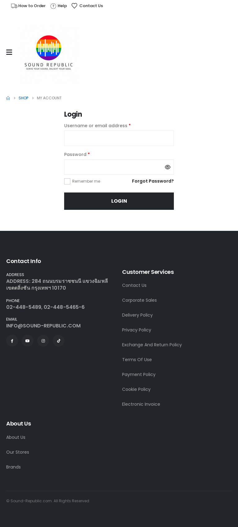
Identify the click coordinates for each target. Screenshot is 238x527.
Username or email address (107, 125)
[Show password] (167, 167)
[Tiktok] (58, 341)
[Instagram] (43, 341)
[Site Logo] (49, 54)
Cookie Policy (136, 389)
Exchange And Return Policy (152, 345)
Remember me (86, 181)
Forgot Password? (153, 181)
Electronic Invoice (141, 404)
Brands (13, 467)
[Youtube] (27, 341)
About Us (15, 437)
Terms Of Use (137, 359)
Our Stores (17, 452)
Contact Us (134, 285)
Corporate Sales (139, 300)
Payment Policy (139, 374)
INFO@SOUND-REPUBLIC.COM (43, 325)
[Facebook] (12, 341)
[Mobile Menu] (10, 52)
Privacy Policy (136, 330)
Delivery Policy (137, 315)
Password (87, 154)
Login (119, 201)
